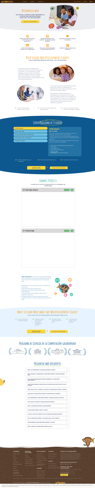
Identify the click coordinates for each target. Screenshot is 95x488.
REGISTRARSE (77, 1)
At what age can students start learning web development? (45, 414)
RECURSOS (41, 2)
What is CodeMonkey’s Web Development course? (41, 369)
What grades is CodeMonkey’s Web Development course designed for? (46, 374)
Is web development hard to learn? (38, 410)
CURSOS (25, 2)
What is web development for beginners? (39, 405)
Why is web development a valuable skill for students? (44, 418)
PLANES (33, 2)
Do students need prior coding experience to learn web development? (43, 380)
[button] (47, 369)
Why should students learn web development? (41, 401)
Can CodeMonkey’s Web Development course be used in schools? (46, 397)
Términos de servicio (45, 482)
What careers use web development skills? (40, 426)
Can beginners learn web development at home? (41, 422)
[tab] (31, 128)
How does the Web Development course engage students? (44, 393)
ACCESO (85, 1)
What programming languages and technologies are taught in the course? (47, 385)
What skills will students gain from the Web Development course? (47, 389)
